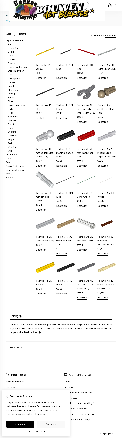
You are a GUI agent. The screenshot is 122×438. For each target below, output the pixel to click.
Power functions (16, 105)
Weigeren (51, 424)
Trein (10, 143)
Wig (10, 150)
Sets (8, 162)
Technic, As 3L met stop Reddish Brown (105, 240)
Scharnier (13, 116)
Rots (10, 112)
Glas (10, 74)
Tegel (11, 139)
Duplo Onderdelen (15, 166)
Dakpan (12, 63)
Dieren (9, 158)
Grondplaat (14, 78)
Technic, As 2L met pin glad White (44, 196)
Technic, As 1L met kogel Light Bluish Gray (44, 152)
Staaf (11, 124)
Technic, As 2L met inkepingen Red (85, 152)
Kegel (11, 86)
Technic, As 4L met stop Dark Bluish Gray (85, 284)
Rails (10, 108)
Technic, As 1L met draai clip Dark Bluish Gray (86, 109)
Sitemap (68, 387)
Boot (10, 55)
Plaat (11, 101)
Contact (68, 381)
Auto (10, 44)
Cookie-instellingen (36, 431)
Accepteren (20, 424)
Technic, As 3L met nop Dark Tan (64, 240)
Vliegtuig (12, 147)
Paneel (11, 97)
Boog (11, 51)
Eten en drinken (16, 70)
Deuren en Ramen (17, 67)
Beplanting (13, 48)
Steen (11, 128)
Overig (11, 93)
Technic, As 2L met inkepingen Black (64, 152)
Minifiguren (13, 89)
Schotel (12, 120)
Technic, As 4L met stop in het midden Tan (105, 284)
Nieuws (9, 177)
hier (44, 414)
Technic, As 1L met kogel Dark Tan (105, 109)
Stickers (12, 131)
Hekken (12, 82)
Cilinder (12, 59)
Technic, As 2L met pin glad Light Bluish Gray (106, 152)
